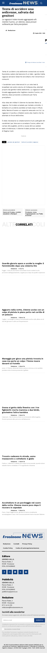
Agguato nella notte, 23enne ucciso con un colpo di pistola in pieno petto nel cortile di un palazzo (23, 312)
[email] (18, 620)
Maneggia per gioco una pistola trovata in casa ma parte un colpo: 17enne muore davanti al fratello (22, 361)
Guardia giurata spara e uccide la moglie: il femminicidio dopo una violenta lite (23, 264)
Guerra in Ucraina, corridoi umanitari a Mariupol (12, 213)
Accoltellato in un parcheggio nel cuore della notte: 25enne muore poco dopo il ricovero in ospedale (21, 505)
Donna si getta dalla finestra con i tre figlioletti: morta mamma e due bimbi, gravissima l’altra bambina (21, 410)
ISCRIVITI (39, 620)
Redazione (11, 30)
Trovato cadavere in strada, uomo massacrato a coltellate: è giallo (19, 457)
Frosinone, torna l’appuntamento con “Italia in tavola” (34, 213)
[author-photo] (6, 268)
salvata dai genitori (13, 142)
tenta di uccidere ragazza (29, 142)
